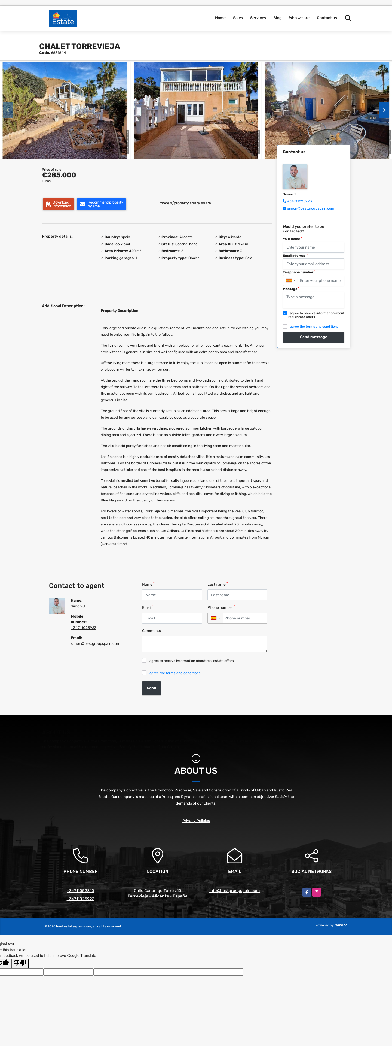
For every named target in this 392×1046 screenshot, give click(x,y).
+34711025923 (83, 627)
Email (148, 607)
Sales (238, 18)
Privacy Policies (196, 820)
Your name (292, 239)
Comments (151, 630)
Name (148, 584)
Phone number (221, 607)
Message (291, 288)
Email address (295, 255)
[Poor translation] (20, 963)
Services (258, 18)
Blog (277, 18)
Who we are (299, 18)
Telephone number (299, 272)
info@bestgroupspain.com (234, 890)
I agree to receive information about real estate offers (191, 661)
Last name (217, 584)
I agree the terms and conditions (174, 673)
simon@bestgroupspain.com (95, 643)
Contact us (327, 18)
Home (220, 18)
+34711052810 (80, 890)
